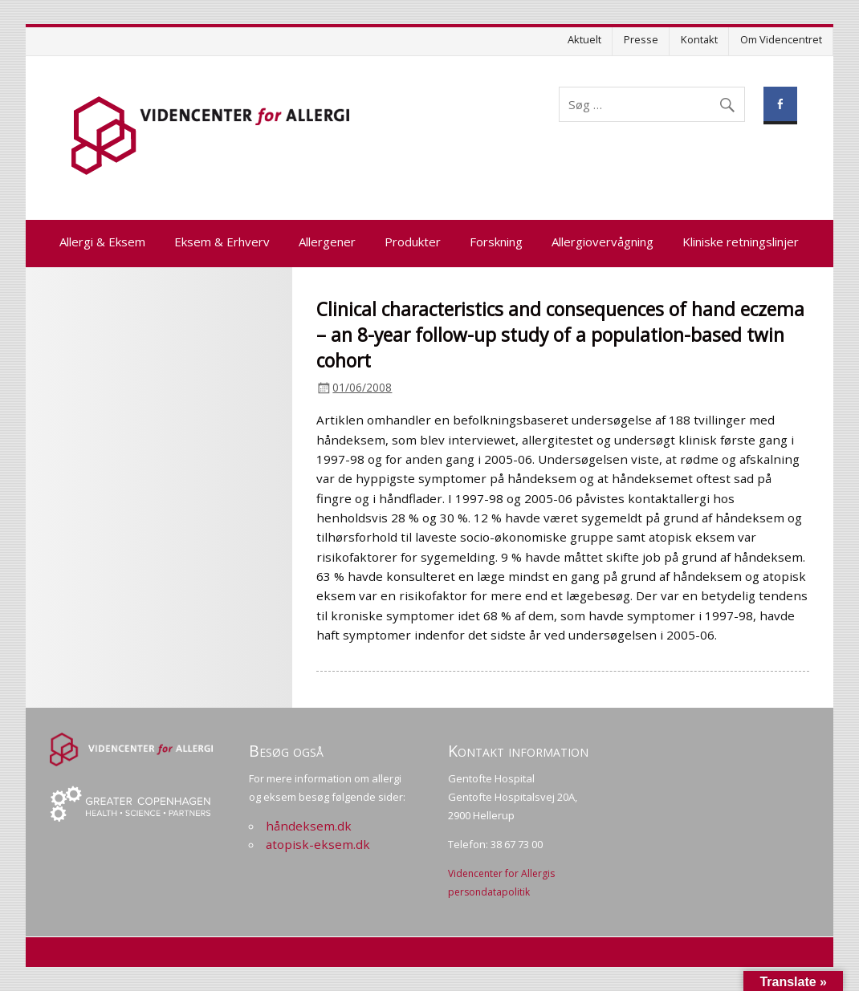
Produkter (413, 242)
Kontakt (699, 39)
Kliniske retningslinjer (740, 242)
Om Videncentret (781, 39)
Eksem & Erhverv (222, 242)
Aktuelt (584, 39)
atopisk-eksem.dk (318, 844)
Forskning (496, 242)
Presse (641, 39)
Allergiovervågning (602, 242)
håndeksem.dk (309, 826)
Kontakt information (518, 751)
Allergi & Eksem (102, 242)
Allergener (327, 242)
